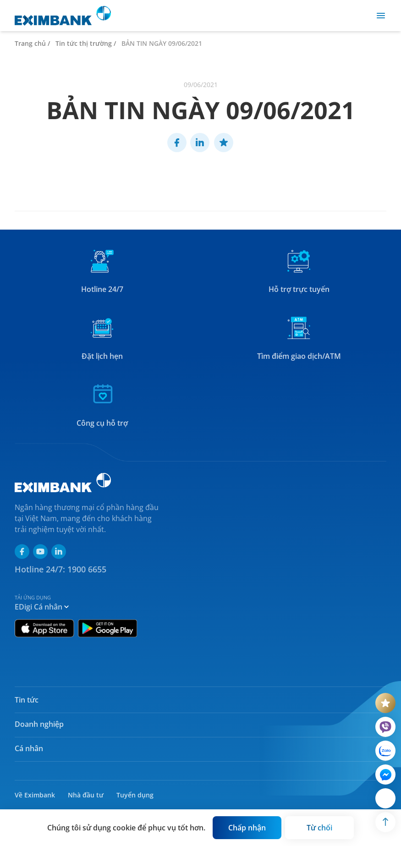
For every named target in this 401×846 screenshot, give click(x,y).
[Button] (247, 827)
